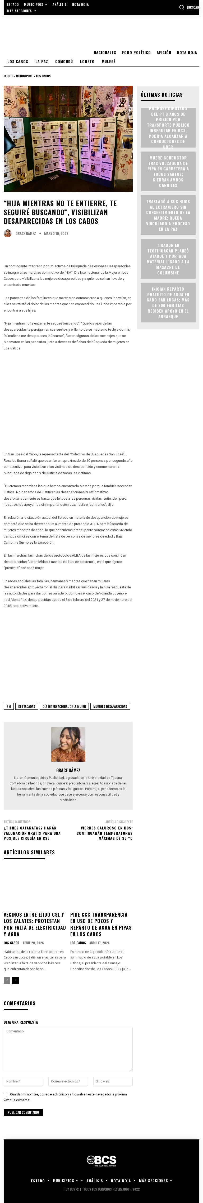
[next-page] (15, 977)
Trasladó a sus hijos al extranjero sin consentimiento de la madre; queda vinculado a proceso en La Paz (168, 214)
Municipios (24, 76)
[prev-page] (7, 977)
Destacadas (26, 706)
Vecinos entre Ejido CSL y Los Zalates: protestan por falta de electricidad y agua (35, 923)
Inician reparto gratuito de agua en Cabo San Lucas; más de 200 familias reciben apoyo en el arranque (168, 302)
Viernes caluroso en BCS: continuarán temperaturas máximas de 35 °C (105, 833)
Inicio (8, 76)
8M (9, 706)
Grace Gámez (26, 233)
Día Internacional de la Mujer (64, 706)
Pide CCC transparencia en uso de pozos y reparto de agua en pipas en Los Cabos (100, 920)
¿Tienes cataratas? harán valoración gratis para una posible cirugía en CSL (32, 833)
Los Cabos (43, 76)
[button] (189, 7)
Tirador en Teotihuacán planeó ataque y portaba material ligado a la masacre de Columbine (168, 258)
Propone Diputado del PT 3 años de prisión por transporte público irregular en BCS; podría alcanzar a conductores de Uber (168, 127)
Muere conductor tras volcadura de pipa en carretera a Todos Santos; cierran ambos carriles (168, 171)
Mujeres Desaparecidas (110, 706)
